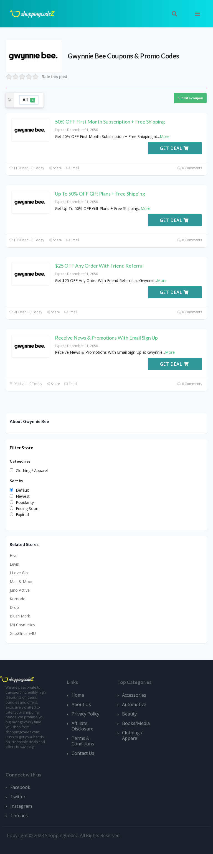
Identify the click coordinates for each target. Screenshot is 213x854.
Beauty (129, 714)
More (164, 136)
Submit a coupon (190, 98)
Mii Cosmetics (22, 624)
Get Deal (174, 148)
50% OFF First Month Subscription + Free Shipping (110, 122)
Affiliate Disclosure (82, 726)
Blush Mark (20, 616)
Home (78, 695)
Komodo (18, 598)
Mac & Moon (22, 581)
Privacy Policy (85, 714)
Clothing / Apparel (132, 735)
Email (72, 168)
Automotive (134, 704)
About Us (81, 704)
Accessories (134, 695)
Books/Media (136, 723)
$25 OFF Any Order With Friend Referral (99, 266)
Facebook (20, 787)
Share (55, 168)
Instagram (21, 806)
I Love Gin (19, 572)
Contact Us (83, 753)
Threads (19, 815)
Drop (14, 607)
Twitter (18, 797)
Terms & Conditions (83, 741)
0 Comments (189, 168)
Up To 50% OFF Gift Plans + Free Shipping (100, 194)
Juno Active (20, 590)
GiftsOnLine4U (23, 633)
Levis (14, 564)
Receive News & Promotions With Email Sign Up (106, 338)
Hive (13, 555)
